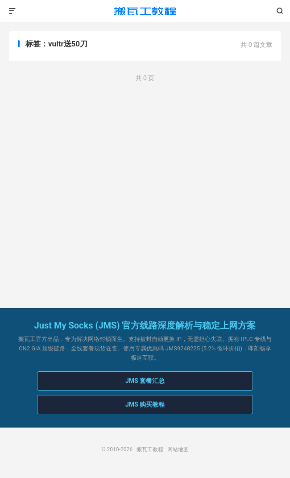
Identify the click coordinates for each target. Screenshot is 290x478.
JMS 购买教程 (145, 404)
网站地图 (178, 449)
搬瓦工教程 (145, 11)
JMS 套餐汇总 (145, 380)
